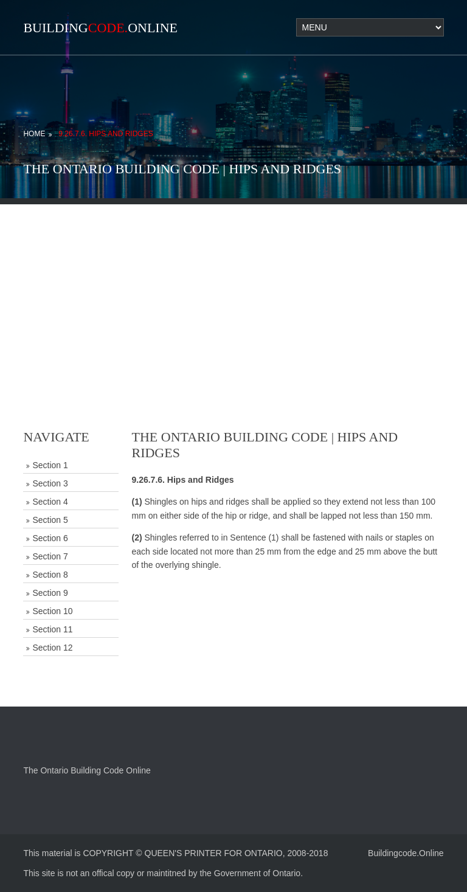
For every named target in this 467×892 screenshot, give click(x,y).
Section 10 (52, 611)
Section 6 (49, 538)
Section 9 (49, 593)
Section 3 (49, 483)
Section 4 (49, 502)
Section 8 (49, 574)
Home (34, 134)
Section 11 (52, 629)
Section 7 (49, 556)
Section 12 (52, 647)
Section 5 (49, 520)
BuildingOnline (100, 27)
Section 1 (49, 465)
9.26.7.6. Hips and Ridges (105, 134)
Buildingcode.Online (406, 853)
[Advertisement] (233, 289)
